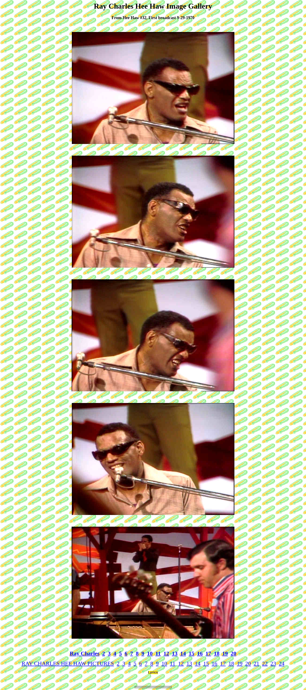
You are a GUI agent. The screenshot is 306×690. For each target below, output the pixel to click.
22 (265, 663)
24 (282, 663)
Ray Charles (84, 653)
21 (256, 663)
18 (216, 653)
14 (183, 653)
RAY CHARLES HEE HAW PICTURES (67, 663)
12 (166, 653)
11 (158, 653)
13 (174, 653)
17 (208, 653)
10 (150, 653)
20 (233, 653)
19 (225, 653)
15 (191, 653)
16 (200, 653)
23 (273, 663)
